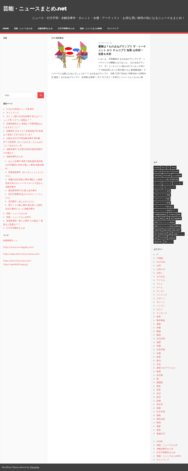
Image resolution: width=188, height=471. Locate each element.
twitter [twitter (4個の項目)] (157, 175)
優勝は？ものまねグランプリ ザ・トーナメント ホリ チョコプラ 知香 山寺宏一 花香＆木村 (122, 50)
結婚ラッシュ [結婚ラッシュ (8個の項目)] (179, 234)
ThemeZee (34, 467)
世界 (159, 316)
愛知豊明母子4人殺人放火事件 (22, 190)
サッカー (161, 291)
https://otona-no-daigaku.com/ (18, 247)
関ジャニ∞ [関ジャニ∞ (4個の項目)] (169, 242)
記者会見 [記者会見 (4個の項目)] (172, 238)
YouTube (161, 261)
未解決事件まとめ (45, 28)
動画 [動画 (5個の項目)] (179, 214)
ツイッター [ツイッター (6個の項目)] (178, 183)
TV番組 (160, 258)
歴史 (159, 386)
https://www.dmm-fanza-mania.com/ (21, 254)
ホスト (160, 309)
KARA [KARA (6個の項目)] (174, 167)
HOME (6, 28)
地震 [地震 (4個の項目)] (161, 218)
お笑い (160, 272)
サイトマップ (112, 28)
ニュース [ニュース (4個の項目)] (157, 187)
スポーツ (161, 298)
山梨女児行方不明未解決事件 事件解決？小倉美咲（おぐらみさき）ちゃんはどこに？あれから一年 (23, 142)
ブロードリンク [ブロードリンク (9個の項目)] (169, 187)
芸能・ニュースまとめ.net (35, 8)
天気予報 (161, 349)
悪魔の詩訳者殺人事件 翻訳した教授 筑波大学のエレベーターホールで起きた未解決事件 (24, 183)
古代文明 (161, 338)
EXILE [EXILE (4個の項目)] (163, 167)
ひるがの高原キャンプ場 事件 (20, 109)
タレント (161, 302)
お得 (159, 265)
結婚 (159, 400)
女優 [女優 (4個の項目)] (167, 218)
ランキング (162, 313)
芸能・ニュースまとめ (23, 28)
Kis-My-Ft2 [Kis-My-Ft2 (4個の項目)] (167, 171)
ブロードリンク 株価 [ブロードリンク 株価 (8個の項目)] (162, 203)
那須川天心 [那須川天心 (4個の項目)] (158, 242)
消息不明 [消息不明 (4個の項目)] (157, 230)
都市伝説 (161, 418)
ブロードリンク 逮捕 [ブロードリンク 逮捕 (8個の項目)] (162, 210)
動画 (159, 334)
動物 (159, 331)
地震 (159, 342)
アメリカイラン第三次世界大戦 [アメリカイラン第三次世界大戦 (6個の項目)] (166, 179)
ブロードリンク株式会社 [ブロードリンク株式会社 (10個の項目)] (163, 206)
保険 (159, 323)
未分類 (160, 375)
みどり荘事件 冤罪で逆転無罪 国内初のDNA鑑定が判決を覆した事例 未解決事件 (24, 165)
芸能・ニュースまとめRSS (91, 28)
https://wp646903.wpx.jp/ (15, 264)
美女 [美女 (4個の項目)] (156, 238)
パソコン (161, 305)
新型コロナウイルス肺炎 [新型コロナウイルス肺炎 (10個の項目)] (163, 226)
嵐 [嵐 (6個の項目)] (171, 218)
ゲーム (160, 287)
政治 (159, 360)
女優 (159, 353)
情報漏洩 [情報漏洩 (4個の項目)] (177, 218)
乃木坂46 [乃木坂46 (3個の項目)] (171, 214)
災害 (159, 389)
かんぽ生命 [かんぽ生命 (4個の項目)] (177, 175)
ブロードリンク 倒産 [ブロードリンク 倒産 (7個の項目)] (162, 195)
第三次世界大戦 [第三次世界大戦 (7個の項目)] (160, 234)
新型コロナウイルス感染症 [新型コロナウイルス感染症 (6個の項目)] (164, 222)
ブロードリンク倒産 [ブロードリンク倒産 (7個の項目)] (162, 199)
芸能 (159, 408)
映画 (159, 371)
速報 (159, 415)
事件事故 (161, 320)
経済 (159, 397)
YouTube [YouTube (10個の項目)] (167, 175)
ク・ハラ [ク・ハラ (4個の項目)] (157, 183)
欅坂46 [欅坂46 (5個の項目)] (177, 226)
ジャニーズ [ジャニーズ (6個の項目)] (167, 183)
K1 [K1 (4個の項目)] (169, 167)
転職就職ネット (10, 240)
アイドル (161, 280)
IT (157, 254)
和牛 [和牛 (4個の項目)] (156, 218)
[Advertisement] (23, 65)
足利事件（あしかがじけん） (22, 201)
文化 (159, 364)
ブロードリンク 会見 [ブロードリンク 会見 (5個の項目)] (162, 191)
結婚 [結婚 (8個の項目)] (170, 234)
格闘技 (160, 382)
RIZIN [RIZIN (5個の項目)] (176, 171)
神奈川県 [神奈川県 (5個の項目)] (166, 230)
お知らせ (161, 269)
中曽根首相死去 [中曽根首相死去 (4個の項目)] (160, 214)
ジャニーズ (162, 294)
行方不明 (161, 411)
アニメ (160, 283)
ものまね (161, 276)
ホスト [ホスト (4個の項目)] (174, 210)
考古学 (160, 404)
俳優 (159, 327)
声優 (159, 345)
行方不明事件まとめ (66, 28)
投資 (159, 356)
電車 (159, 426)
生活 (159, 393)
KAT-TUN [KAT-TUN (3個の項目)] (157, 171)
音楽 (159, 429)
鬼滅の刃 (161, 433)
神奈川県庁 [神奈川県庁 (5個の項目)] (176, 230)
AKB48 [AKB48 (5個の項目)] (156, 167)
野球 (159, 422)
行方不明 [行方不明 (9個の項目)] (163, 238)
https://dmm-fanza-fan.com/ (17, 260)
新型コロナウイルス (166, 367)
